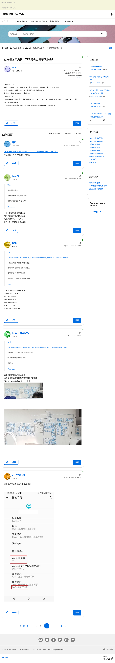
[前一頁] (23, 626)
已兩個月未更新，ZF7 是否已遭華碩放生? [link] (47, 48)
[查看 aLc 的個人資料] (14, 67)
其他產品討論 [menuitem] (54, 21)
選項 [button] (110, 48)
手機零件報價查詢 (96, 156)
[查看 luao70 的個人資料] (15, 176)
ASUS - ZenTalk (13, 14)
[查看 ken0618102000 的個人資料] (20, 333)
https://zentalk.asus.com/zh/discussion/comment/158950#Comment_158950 (38, 257)
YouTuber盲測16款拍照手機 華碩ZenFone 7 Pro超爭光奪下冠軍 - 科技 (31, 152)
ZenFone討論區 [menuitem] (19, 21)
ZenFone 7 (27, 48)
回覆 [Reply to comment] (77, 163)
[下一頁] (62, 626)
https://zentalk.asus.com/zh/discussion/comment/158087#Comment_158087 (38, 347)
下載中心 (93, 159)
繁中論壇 (5, 48)
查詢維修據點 (94, 144)
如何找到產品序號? (97, 141)
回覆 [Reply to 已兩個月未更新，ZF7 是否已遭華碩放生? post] (77, 123)
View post (11, 207)
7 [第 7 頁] (53, 626)
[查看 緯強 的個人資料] (14, 142)
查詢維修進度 (94, 147)
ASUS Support (95, 212)
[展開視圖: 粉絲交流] (72, 21)
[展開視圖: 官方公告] (10, 21)
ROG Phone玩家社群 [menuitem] (37, 21)
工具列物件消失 (94, 104)
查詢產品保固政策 (96, 153)
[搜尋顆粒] (14, 34)
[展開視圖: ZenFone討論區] (26, 21)
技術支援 (93, 162)
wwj (9, 342)
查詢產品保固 (94, 150)
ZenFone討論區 (15, 48)
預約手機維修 (94, 183)
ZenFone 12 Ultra (96, 70)
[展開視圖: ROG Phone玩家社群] (46, 21)
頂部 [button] (6, 658)
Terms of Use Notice (9, 650)
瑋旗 (9, 185)
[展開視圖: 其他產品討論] (61, 21)
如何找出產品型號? (97, 138)
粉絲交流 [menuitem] (68, 21)
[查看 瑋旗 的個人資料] (14, 243)
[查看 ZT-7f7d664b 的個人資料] (18, 474)
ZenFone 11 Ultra (96, 96)
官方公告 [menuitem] (5, 21)
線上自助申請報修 (96, 189)
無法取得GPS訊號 (95, 67)
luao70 (10, 252)
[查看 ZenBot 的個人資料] (79, 78)
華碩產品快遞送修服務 (98, 186)
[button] (7, 123)
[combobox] (64, 34)
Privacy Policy (24, 650)
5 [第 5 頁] (40, 626)
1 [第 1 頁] (32, 626)
